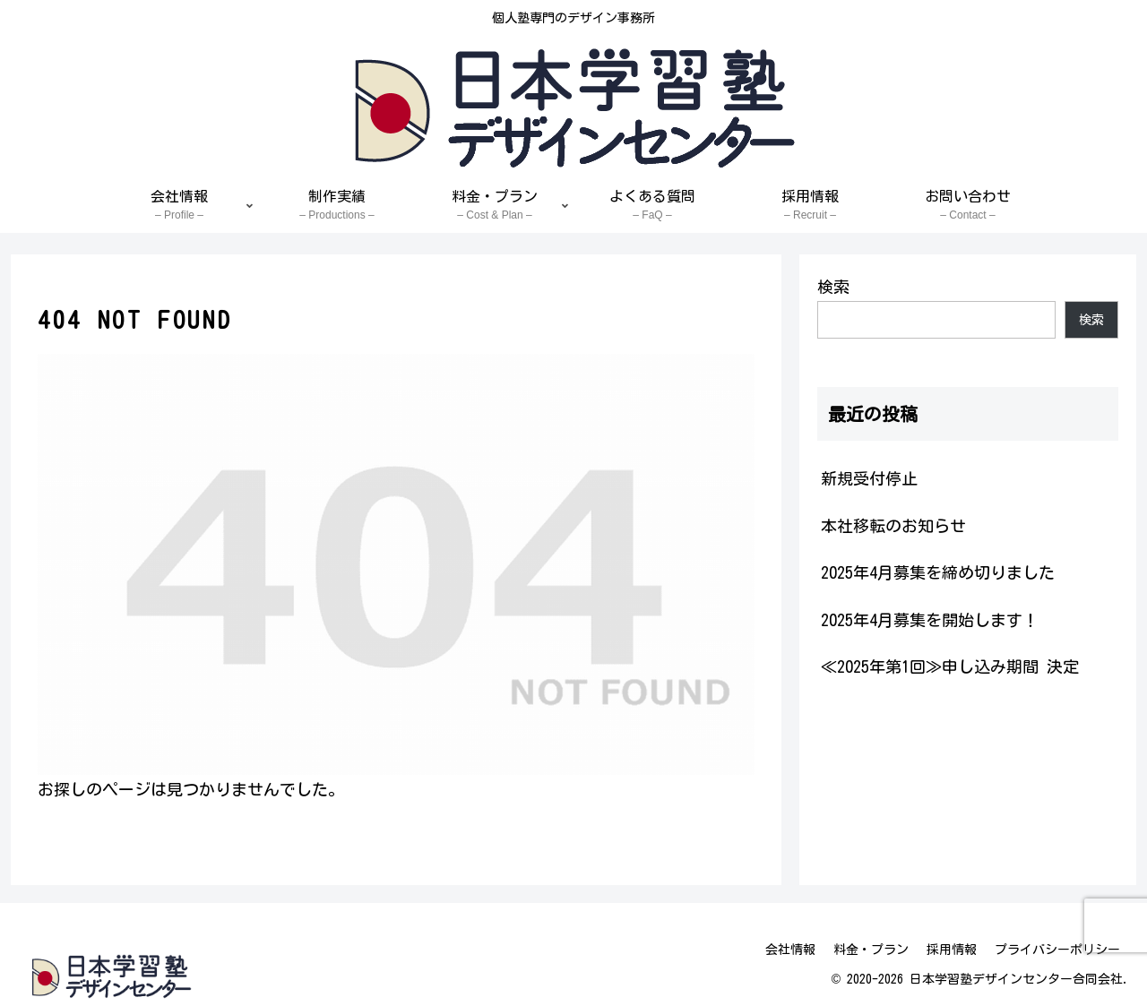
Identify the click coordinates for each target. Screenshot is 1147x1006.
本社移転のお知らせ (893, 526)
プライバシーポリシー (1057, 949)
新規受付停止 (869, 478)
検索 (833, 287)
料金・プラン (871, 949)
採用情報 (952, 949)
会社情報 (790, 949)
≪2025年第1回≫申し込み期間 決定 (950, 666)
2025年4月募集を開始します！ (930, 620)
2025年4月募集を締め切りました (938, 572)
